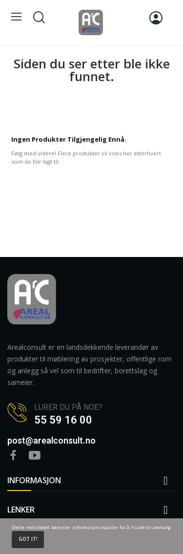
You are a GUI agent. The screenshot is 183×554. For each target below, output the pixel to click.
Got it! (28, 539)
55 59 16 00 (63, 420)
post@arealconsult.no (51, 440)
